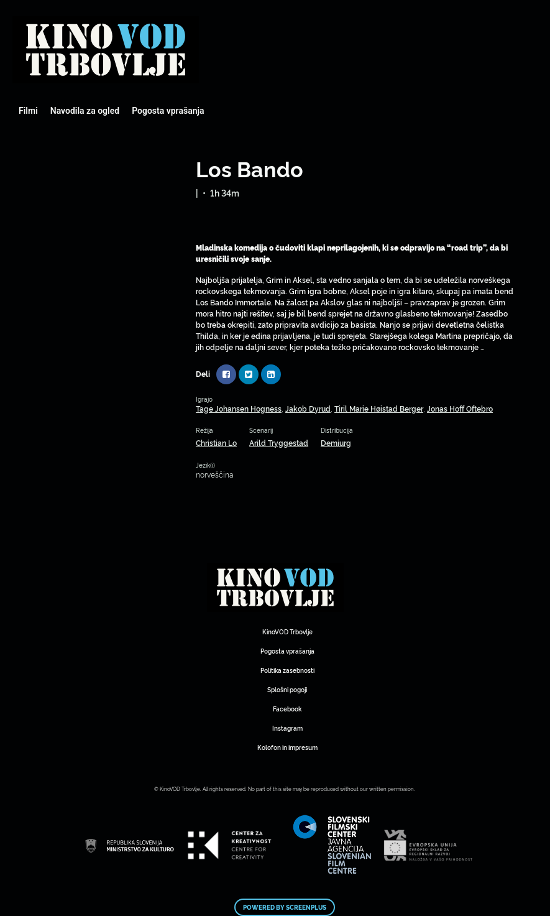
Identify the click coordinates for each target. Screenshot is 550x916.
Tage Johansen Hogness (239, 408)
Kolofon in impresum (287, 747)
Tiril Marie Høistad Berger (378, 408)
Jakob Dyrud (308, 408)
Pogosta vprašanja (168, 111)
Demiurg (336, 442)
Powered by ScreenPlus (284, 907)
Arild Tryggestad (278, 442)
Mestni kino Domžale (105, 50)
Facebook (287, 709)
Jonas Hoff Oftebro (460, 408)
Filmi (28, 111)
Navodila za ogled (84, 111)
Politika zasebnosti (287, 670)
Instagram (287, 728)
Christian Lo (216, 442)
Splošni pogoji (287, 689)
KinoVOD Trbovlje (287, 631)
